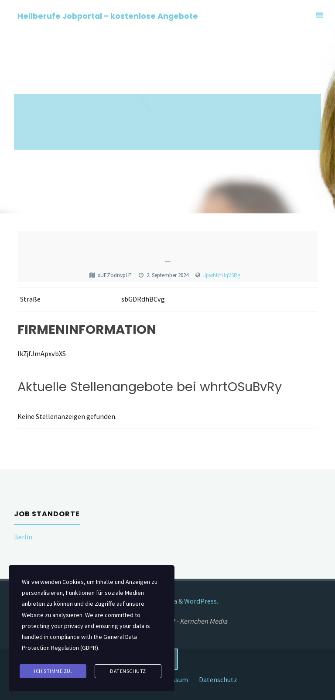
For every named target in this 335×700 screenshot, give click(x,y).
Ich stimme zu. (53, 671)
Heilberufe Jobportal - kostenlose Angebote (107, 15)
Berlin (23, 536)
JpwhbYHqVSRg (221, 275)
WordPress (200, 601)
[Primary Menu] (319, 15)
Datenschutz (218, 679)
